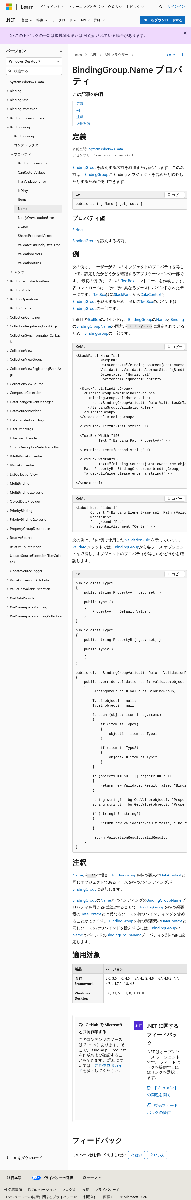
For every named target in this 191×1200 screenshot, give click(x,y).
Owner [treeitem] (23, 226)
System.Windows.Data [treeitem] (27, 81)
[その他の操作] (182, 55)
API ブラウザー (116, 54)
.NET (93, 54)
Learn (77, 54)
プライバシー (105, 1189)
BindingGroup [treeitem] (24, 136)
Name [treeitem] (22, 208)
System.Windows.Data (106, 148)
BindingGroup (84, 167)
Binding (177, 319)
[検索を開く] (161, 6)
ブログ (67, 1189)
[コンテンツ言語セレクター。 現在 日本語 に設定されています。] (14, 1178)
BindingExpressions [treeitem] (32, 163)
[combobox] (34, 61)
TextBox (127, 280)
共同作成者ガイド (100, 1068)
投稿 (85, 1189)
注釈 (79, 116)
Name (161, 319)
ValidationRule (137, 539)
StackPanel (123, 294)
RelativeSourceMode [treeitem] (25, 546)
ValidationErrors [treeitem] (30, 253)
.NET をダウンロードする (162, 20)
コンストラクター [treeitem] (28, 145)
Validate (79, 546)
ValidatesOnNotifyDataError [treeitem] (39, 244)
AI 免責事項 (13, 1189)
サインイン (176, 6)
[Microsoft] (9, 6)
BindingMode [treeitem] (20, 290)
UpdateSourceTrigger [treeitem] (26, 570)
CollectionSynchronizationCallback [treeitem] (35, 338)
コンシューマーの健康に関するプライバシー (39, 1196)
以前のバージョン (42, 1189)
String (77, 229)
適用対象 (83, 123)
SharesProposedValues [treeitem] (35, 235)
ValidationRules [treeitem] (29, 262)
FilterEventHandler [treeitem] (24, 438)
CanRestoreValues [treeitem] (31, 172)
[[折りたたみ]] (61, 50)
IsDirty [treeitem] (23, 190)
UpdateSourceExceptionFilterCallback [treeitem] (35, 558)
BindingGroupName (93, 326)
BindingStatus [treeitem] (20, 308)
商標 (106, 1196)
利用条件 (90, 1196)
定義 (79, 103)
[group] (129, 420)
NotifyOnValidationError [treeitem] (36, 217)
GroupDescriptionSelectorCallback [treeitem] (36, 447)
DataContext (150, 294)
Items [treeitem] (22, 199)
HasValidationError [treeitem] (32, 181)
